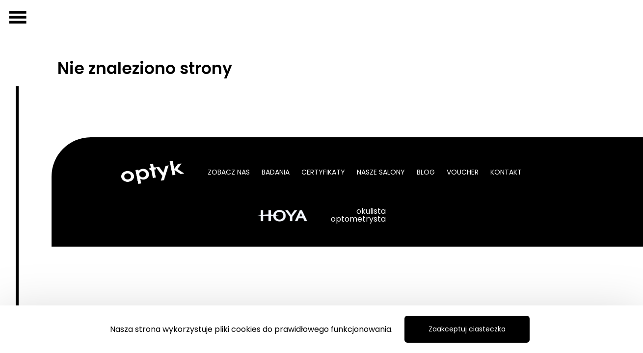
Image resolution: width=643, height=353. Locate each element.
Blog (426, 172)
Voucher (463, 172)
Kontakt (506, 172)
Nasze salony (381, 172)
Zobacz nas (229, 172)
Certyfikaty (323, 172)
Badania (276, 172)
